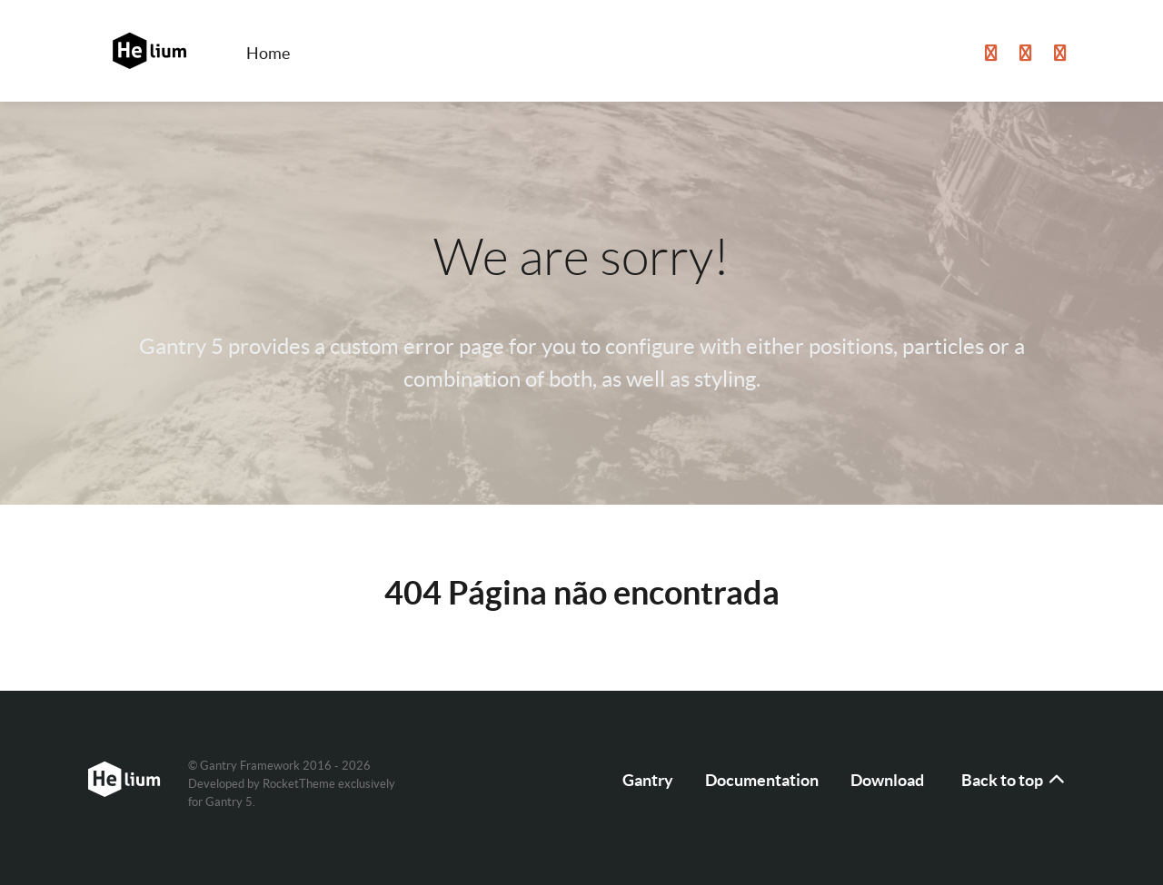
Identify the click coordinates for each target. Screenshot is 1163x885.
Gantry (647, 780)
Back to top (1014, 780)
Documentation (762, 780)
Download (887, 780)
